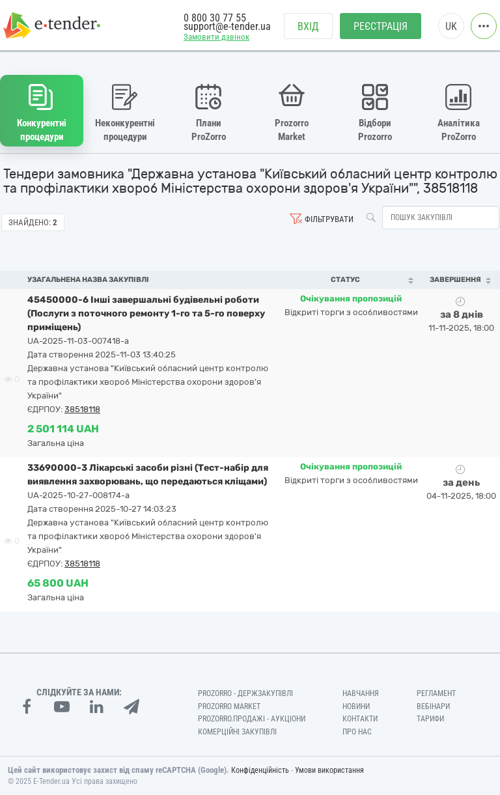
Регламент (436, 693)
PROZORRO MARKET (229, 706)
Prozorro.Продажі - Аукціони (251, 718)
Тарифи (430, 718)
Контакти (360, 718)
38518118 (82, 409)
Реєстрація (381, 26)
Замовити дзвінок (216, 37)
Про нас (357, 731)
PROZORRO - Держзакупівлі (245, 693)
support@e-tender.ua (227, 26)
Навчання (360, 693)
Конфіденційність (260, 770)
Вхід (308, 26)
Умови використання (329, 770)
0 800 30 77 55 (215, 18)
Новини (356, 706)
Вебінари (433, 706)
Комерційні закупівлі (237, 731)
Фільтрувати (329, 219)
